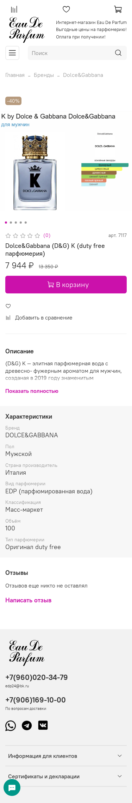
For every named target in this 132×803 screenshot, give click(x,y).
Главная (15, 74)
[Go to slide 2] (11, 222)
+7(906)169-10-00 (35, 700)
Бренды (44, 74)
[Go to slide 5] (25, 222)
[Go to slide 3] (15, 222)
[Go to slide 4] (20, 222)
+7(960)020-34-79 (36, 677)
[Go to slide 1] (6, 222)
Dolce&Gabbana (83, 74)
